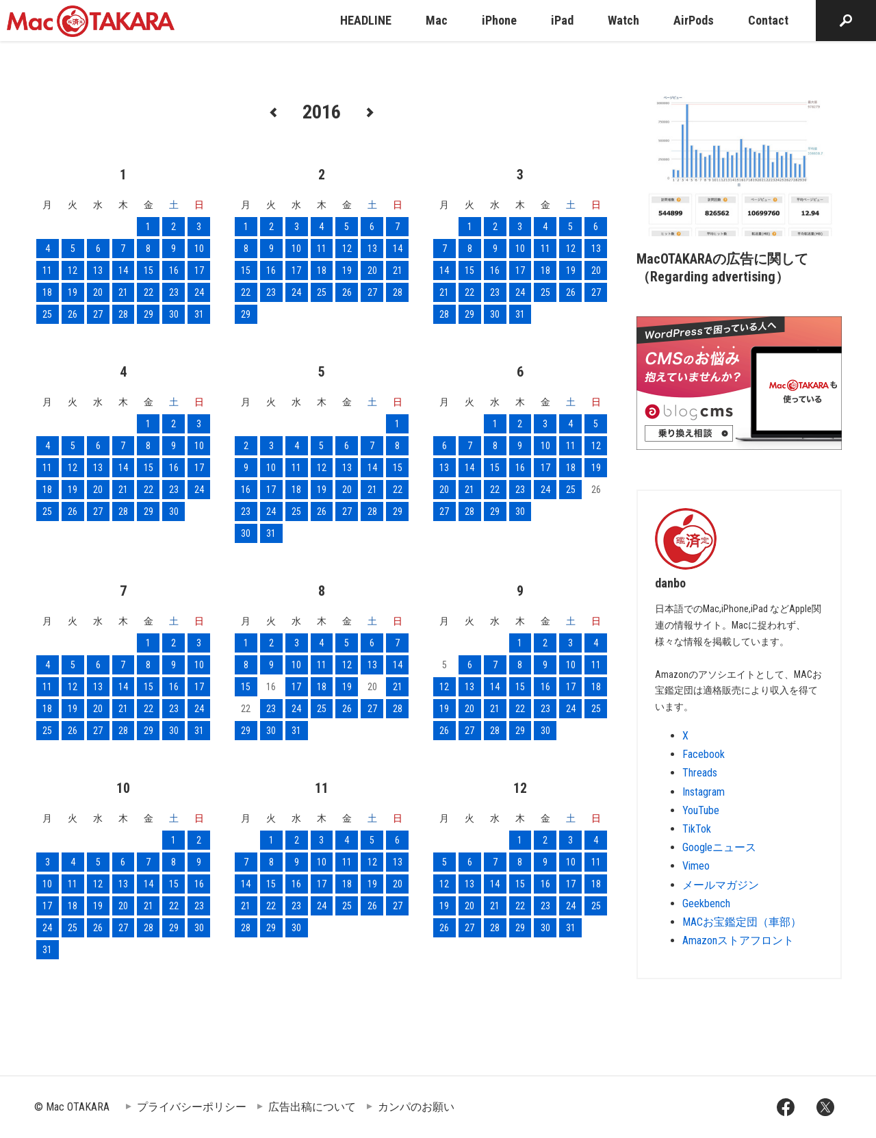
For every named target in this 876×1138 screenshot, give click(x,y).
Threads (699, 772)
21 (123, 292)
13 (98, 270)
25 (47, 314)
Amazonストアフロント (738, 940)
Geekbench (706, 903)
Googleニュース (719, 847)
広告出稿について (312, 1106)
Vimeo (696, 865)
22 (148, 292)
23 (174, 292)
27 (98, 314)
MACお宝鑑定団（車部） (741, 921)
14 (123, 270)
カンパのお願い (416, 1106)
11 (47, 270)
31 (199, 314)
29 (148, 314)
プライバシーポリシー (191, 1106)
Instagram (703, 791)
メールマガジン (720, 885)
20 (98, 292)
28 (123, 314)
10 (199, 248)
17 (199, 270)
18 (47, 292)
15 (148, 270)
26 (72, 314)
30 (174, 314)
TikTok (696, 828)
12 (72, 270)
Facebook (703, 754)
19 (72, 292)
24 (199, 292)
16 (174, 270)
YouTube (700, 810)
